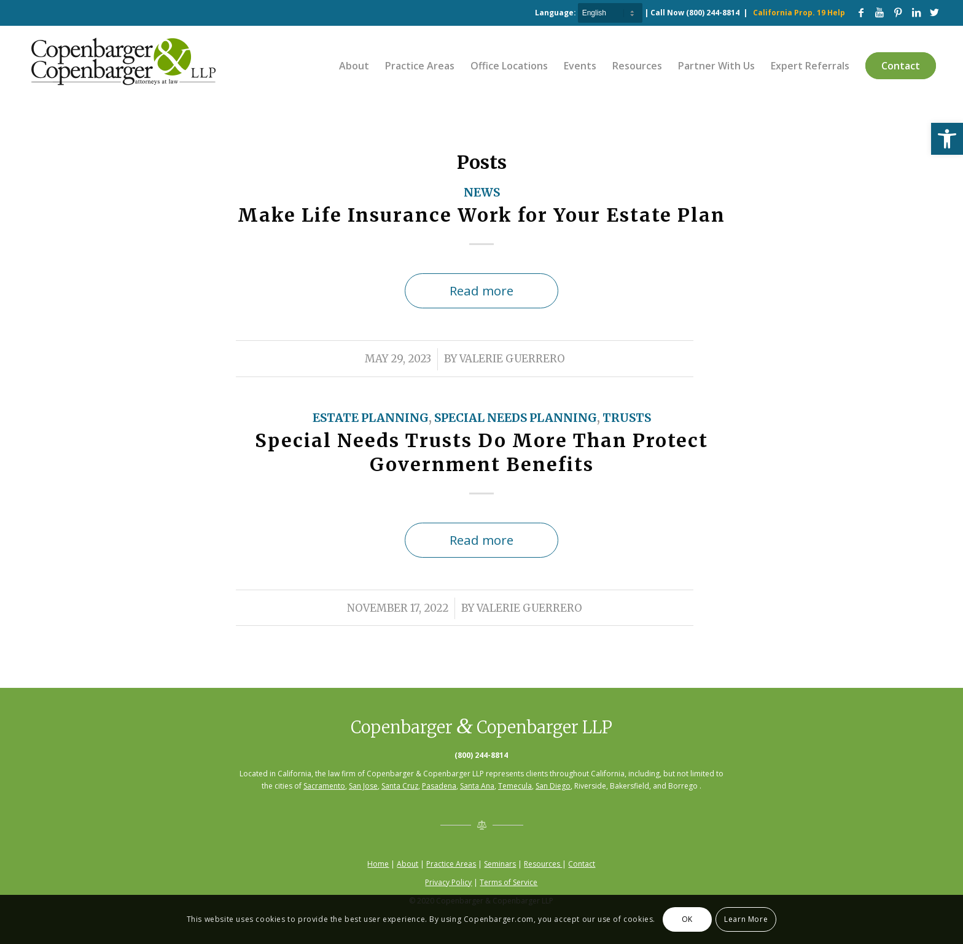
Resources (543, 864)
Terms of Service (508, 882)
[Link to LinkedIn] (916, 12)
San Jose (363, 786)
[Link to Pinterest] (898, 12)
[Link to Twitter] (935, 12)
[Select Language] (610, 13)
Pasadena (439, 786)
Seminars (500, 864)
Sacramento (324, 786)
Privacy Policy (448, 882)
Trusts (626, 418)
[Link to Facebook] (861, 12)
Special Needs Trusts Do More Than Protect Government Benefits (481, 452)
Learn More (746, 919)
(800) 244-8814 (712, 12)
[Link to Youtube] (879, 12)
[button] (947, 139)
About (407, 864)
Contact (581, 864)
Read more (481, 290)
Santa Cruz (399, 786)
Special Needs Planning (515, 418)
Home (378, 864)
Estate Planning (371, 418)
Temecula (515, 786)
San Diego (553, 786)
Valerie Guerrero (512, 359)
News (482, 192)
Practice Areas (451, 864)
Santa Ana (477, 786)
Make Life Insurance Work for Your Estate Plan (481, 215)
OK (687, 919)
